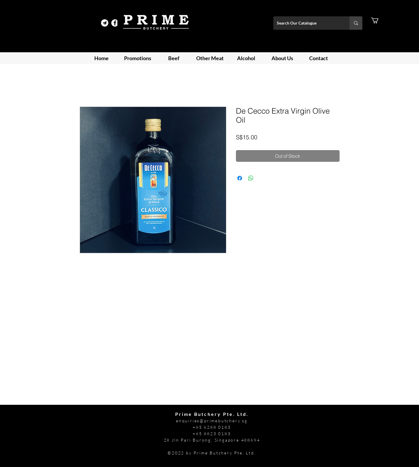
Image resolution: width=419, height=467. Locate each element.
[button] (378, 20)
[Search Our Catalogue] (307, 23)
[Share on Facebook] (239, 178)
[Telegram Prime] (104, 23)
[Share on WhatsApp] (250, 178)
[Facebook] (115, 23)
